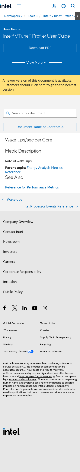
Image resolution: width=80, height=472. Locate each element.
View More (36, 62)
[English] (63, 6)
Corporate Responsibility (22, 272)
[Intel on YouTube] (35, 309)
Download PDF (40, 48)
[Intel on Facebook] (4, 309)
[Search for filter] (40, 113)
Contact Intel (13, 232)
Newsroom (11, 242)
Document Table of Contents (38, 127)
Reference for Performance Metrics (32, 187)
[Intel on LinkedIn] (25, 309)
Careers (9, 262)
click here (38, 85)
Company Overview (18, 222)
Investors (10, 252)
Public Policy (13, 292)
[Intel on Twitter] (15, 309)
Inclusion (10, 282)
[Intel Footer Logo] (11, 431)
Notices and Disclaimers (22, 379)
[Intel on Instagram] (45, 309)
